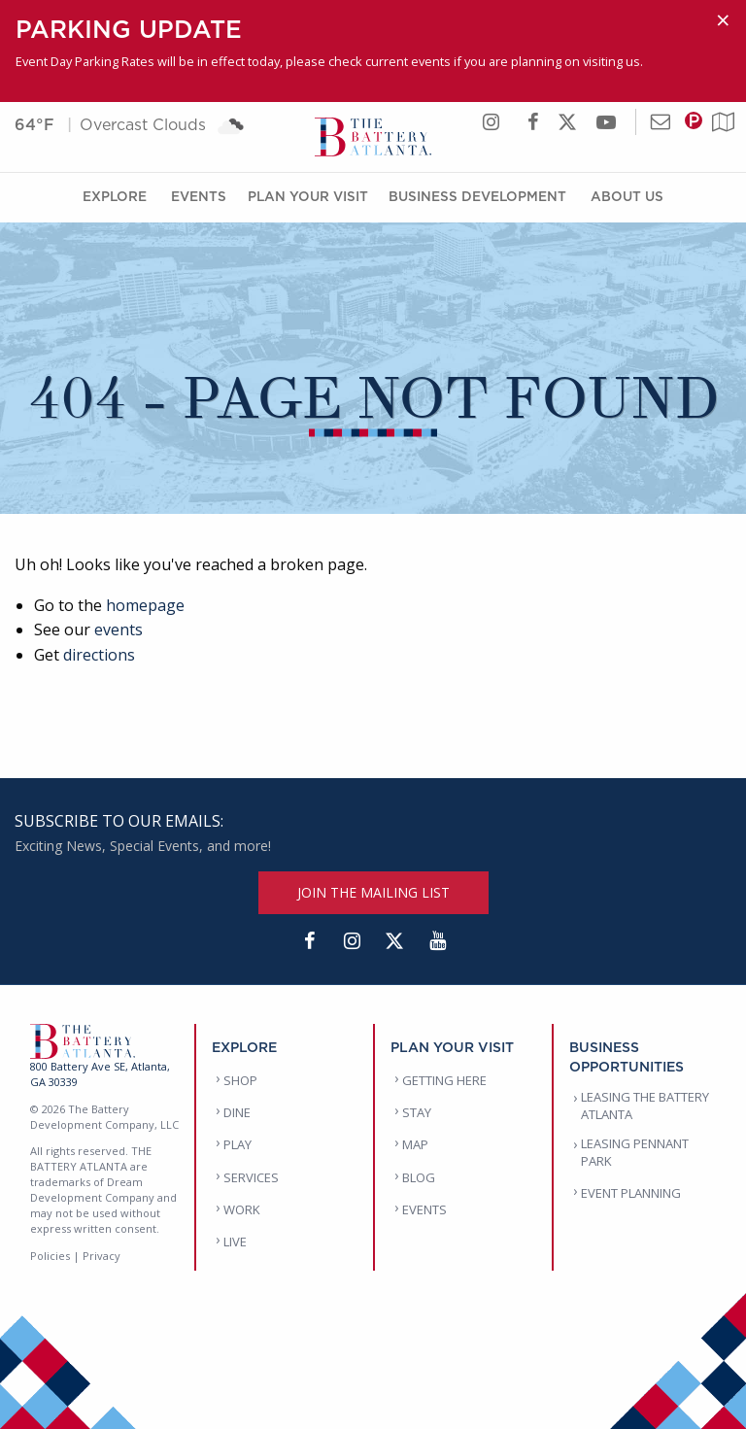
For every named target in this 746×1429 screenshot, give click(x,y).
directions (99, 654)
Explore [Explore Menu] (115, 195)
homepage (145, 605)
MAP (415, 1144)
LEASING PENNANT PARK (635, 1152)
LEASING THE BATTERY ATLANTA (645, 1105)
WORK (241, 1209)
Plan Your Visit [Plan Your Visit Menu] (308, 195)
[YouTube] (437, 941)
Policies (50, 1255)
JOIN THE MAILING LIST (373, 892)
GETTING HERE (444, 1080)
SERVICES (251, 1177)
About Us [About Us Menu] (627, 195)
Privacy (101, 1255)
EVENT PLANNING (631, 1193)
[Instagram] (351, 941)
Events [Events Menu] (198, 195)
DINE (237, 1112)
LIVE (235, 1241)
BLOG (418, 1177)
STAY (416, 1112)
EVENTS (424, 1209)
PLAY (237, 1144)
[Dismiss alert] (723, 20)
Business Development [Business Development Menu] (477, 195)
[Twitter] (394, 941)
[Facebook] (309, 941)
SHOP (240, 1080)
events (118, 629)
